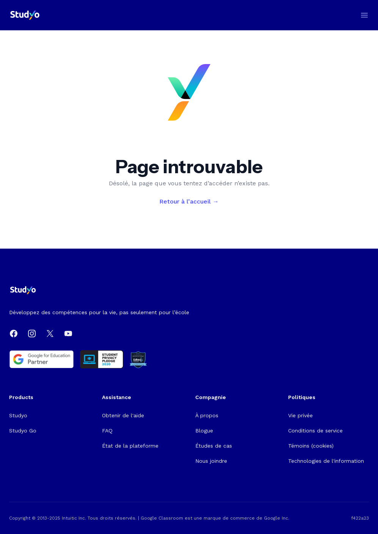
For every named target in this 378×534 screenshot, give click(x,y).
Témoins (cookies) (311, 446)
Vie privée (300, 415)
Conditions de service (315, 431)
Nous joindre (211, 461)
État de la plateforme (130, 446)
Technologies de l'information (326, 461)
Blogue (204, 431)
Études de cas (213, 446)
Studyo (18, 415)
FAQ (107, 431)
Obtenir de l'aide (123, 415)
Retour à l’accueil (189, 201)
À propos (206, 415)
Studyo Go (22, 431)
